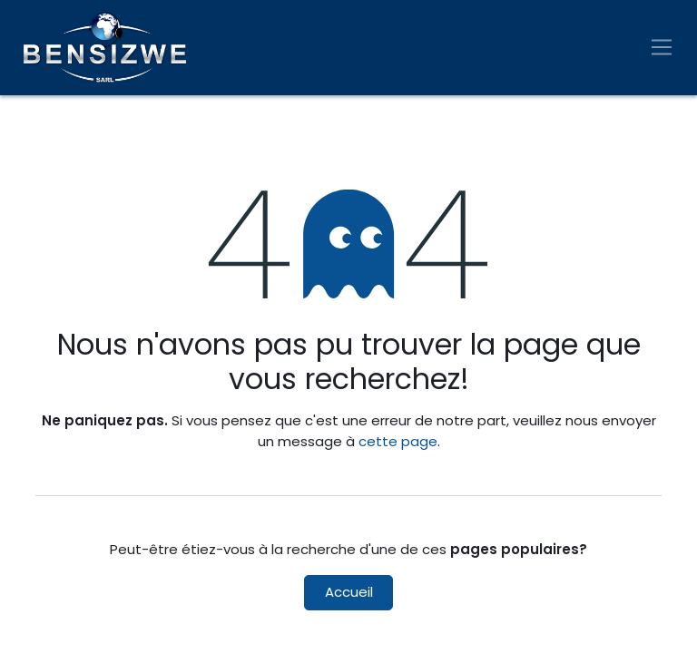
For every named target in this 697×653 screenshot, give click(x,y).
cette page (397, 441)
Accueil (349, 591)
